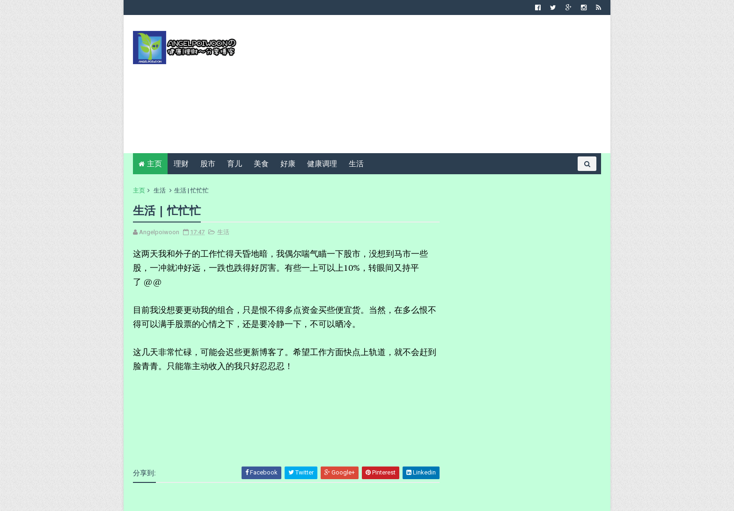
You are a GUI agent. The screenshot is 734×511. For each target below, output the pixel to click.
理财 (181, 163)
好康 (287, 163)
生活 (356, 163)
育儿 (234, 163)
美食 (261, 163)
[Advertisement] (430, 87)
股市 (207, 163)
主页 (154, 163)
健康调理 (322, 163)
